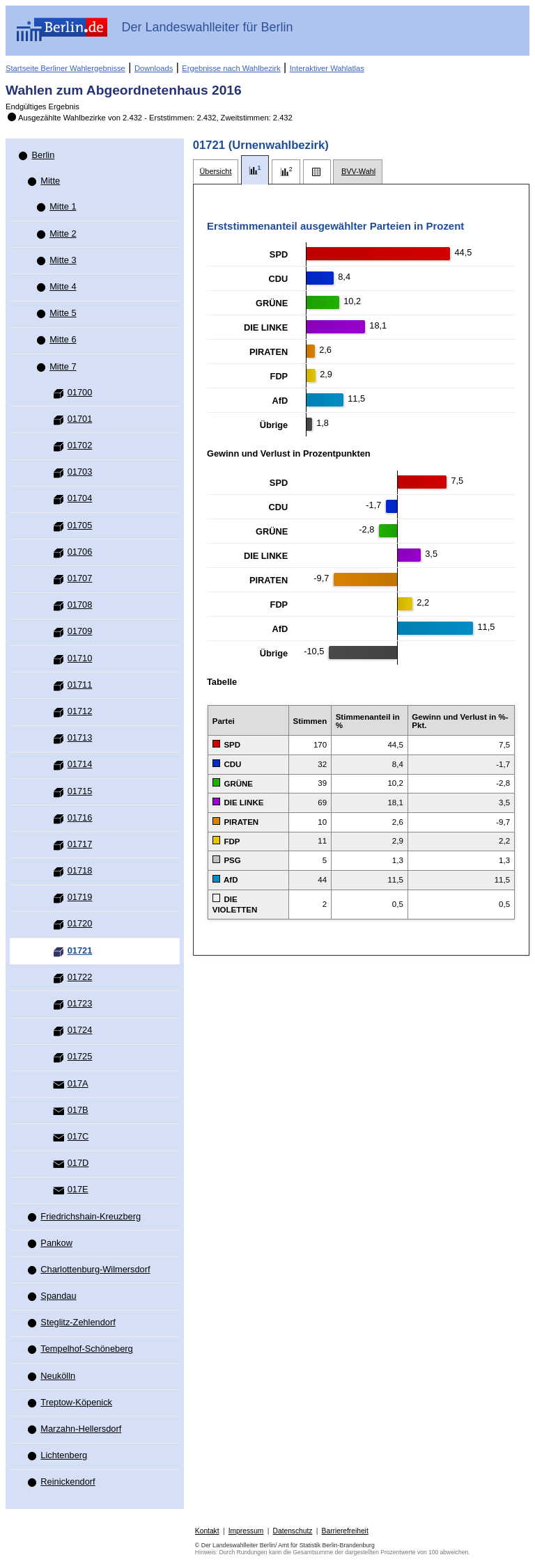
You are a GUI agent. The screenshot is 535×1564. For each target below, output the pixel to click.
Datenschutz (293, 1531)
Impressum (246, 1531)
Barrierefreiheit (345, 1531)
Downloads (153, 68)
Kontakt (207, 1531)
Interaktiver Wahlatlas (327, 68)
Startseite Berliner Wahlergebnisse (65, 68)
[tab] (216, 171)
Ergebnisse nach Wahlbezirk (231, 68)
